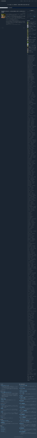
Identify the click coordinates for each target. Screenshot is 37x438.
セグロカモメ (33, 238)
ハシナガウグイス (29, 281)
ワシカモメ (35, 373)
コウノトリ (31, 189)
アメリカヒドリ (29, 103)
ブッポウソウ (29, 302)
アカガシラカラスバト (30, 91)
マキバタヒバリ (31, 315)
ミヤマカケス (32, 326)
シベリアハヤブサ (29, 218)
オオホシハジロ (33, 132)
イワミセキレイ (29, 112)
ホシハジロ (34, 308)
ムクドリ (28, 330)
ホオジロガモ (31, 307)
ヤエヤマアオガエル (32, 335)
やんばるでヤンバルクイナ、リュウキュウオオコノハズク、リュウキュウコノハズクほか (13, 12)
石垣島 (32, 376)
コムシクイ (32, 201)
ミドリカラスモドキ (32, 324)
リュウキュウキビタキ (30, 353)
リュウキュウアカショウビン (31, 346)
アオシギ (31, 82)
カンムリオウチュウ (30, 158)
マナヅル (33, 316)
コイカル (28, 189)
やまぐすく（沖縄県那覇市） (22, 417)
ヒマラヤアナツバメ (30, 296)
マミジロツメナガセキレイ (30, 320)
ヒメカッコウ (31, 297)
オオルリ (32, 136)
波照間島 (28, 380)
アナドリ (34, 97)
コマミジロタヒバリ (30, 200)
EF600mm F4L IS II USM (30, 66)
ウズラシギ (31, 113)
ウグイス (28, 113)
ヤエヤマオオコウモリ (30, 336)
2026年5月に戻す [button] (31, 18)
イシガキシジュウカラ (30, 107)
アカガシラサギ (29, 92)
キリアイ (33, 173)
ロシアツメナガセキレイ (30, 373)
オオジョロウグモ (29, 126)
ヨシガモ (34, 342)
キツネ (33, 168)
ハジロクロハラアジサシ (30, 286)
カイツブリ (33, 148)
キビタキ (32, 170)
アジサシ (28, 97)
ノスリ (33, 275)
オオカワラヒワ (32, 122)
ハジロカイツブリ (29, 285)
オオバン (31, 131)
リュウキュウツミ (29, 362)
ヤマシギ (32, 340)
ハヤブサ (28, 290)
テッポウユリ (29, 264)
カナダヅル (32, 152)
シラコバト (33, 223)
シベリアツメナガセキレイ (30, 216)
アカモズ (28, 96)
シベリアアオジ (29, 212)
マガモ (33, 314)
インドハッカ (33, 112)
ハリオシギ (29, 291)
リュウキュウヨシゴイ (30, 369)
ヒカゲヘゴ (31, 292)
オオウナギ (29, 122)
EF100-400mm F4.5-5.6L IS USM (31, 59)
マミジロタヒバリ (29, 319)
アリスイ (28, 104)
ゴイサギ (28, 202)
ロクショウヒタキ (29, 372)
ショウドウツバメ (33, 222)
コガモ (28, 191)
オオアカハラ (29, 121)
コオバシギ (32, 190)
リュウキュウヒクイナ (30, 364)
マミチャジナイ (29, 321)
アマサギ (32, 98)
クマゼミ (28, 179)
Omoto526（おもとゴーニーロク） (5, 385)
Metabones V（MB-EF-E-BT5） (31, 77)
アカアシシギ (34, 86)
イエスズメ (31, 104)
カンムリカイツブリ (30, 159)
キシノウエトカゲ (29, 164)
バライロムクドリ (33, 291)
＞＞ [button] (33, 10)
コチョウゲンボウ (32, 196)
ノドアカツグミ (29, 276)
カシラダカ (31, 149)
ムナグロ (35, 330)
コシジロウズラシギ (30, 195)
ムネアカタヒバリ (29, 331)
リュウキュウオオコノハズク (31, 348)
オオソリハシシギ (29, 127)
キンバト (33, 174)
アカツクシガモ (29, 93)
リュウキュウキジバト (30, 352)
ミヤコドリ (29, 326)
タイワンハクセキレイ (30, 244)
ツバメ (34, 258)
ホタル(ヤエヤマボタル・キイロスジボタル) (32, 311)
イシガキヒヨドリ (29, 108)
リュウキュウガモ (29, 351)
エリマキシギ (29, 120)
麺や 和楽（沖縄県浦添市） (22, 431)
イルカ (32, 109)
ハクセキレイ (31, 280)
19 (30, 15)
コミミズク (34, 200)
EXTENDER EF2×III (30, 72)
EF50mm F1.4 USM (30, 65)
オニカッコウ (29, 147)
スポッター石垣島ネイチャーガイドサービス (6, 392)
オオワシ (28, 137)
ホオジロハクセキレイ (30, 308)
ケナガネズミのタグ (10, 7)
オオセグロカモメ (34, 126)
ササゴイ (28, 207)
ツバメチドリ (29, 259)
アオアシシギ (29, 81)
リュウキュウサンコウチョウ (31, 357)
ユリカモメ (33, 341)
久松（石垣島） (21, 395)
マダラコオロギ (29, 316)
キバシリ (33, 169)
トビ (34, 264)
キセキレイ (31, 165)
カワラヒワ (34, 157)
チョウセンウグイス (34, 255)
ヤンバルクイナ (29, 341)
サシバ (31, 207)
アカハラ (33, 93)
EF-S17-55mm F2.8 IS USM (30, 56)
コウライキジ (29, 190)
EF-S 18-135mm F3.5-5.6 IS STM (31, 55)
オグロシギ (29, 142)
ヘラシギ (31, 303)
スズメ (31, 232)
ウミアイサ (29, 114)
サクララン (35, 206)
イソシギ (33, 108)
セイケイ (28, 237)
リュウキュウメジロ (30, 367)
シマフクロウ (29, 222)
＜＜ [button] (30, 10)
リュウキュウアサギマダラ (30, 347)
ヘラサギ (28, 303)
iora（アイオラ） (3, 404)
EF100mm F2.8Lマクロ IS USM (31, 60)
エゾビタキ (31, 117)
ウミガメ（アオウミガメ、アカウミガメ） (31, 116)
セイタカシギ (31, 237)
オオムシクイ (33, 133)
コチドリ (28, 196)
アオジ (34, 82)
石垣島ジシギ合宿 (29, 377)
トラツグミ (32, 265)
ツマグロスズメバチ (33, 259)
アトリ (31, 97)
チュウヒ (35, 254)
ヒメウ (28, 297)
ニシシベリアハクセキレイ (30, 270)
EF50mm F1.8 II (34, 65)
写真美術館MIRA (3, 422)
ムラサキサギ (33, 331)
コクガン (31, 191)
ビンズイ (32, 301)
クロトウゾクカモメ (30, 184)
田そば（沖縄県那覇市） (22, 414)
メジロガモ (34, 332)
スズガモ (28, 232)
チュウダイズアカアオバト (30, 254)
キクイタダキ (33, 163)
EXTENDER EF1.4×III (30, 71)
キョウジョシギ (29, 173)
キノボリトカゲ (29, 169)
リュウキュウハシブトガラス (31, 363)
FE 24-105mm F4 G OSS (30, 75)
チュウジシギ (29, 253)
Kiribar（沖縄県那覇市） (22, 403)
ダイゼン (28, 250)
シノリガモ (31, 211)
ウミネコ (28, 117)
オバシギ (32, 147)
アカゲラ (33, 92)
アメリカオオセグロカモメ (30, 102)
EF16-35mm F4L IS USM (30, 61)
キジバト (28, 165)
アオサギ (28, 82)
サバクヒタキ (34, 207)
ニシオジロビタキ (29, 269)
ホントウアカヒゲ (29, 314)
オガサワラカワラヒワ (30, 138)
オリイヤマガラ (29, 148)
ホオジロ (28, 307)
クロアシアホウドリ (32, 179)
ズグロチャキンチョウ (30, 234)
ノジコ (30, 275)
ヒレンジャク (29, 301)
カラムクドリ (32, 154)
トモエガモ (29, 265)
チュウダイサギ (33, 253)
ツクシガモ (29, 258)
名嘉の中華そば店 (21, 423)
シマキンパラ (32, 221)
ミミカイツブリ (32, 325)
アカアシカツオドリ (30, 86)
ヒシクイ (34, 292)
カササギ (28, 149)
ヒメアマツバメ (34, 296)
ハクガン (28, 280)
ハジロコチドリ (29, 287)
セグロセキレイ (29, 239)
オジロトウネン (32, 143)
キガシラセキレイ (29, 163)
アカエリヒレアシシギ (30, 88)
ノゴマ (28, 275)
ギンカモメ (31, 175)
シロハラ (28, 227)
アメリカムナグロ (34, 103)
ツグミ (31, 258)
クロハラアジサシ (29, 185)
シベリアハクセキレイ (30, 217)
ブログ (4, 7)
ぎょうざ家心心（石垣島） (22, 397)
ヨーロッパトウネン (30, 342)
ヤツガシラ (29, 340)
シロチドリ (32, 226)
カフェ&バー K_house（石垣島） (23, 385)
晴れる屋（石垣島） (21, 400)
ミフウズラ (29, 325)
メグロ (28, 332)
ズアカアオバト (29, 233)
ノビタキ (33, 276)
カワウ (28, 157)
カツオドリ (29, 152)
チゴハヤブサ (31, 250)
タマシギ (31, 248)
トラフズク (29, 266)
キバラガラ (29, 170)
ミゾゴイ (28, 324)
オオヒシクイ (29, 132)
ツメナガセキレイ (31, 260)
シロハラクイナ (32, 227)
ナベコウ (32, 266)
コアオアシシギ (31, 186)
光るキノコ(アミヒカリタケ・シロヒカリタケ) (32, 375)
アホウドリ (29, 98)
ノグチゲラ (29, 274)
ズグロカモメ (33, 233)
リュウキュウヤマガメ (30, 368)
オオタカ (33, 127)
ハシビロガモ (33, 281)
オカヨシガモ (31, 137)
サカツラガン (31, 202)
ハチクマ (33, 287)
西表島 (30, 376)
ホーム (1, 7)
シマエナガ (29, 221)
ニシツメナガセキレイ (30, 271)
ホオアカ (32, 306)
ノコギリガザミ (32, 274)
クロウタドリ (29, 180)
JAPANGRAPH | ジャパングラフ (4, 420)
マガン (28, 315)
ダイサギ (28, 249)
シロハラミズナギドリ (30, 228)
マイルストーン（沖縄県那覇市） (23, 410)
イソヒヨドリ (29, 109)
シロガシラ (29, 226)
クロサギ (32, 180)
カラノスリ (29, 154)
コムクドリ (29, 201)
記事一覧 (6, 7)
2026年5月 (32, 10)
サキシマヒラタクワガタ (30, 206)
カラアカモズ (29, 153)
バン (28, 292)
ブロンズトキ (32, 302)
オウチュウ (32, 120)
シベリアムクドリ (34, 218)
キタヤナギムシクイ (30, 168)
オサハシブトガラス (33, 142)
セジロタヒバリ (33, 239)
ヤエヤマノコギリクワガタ (30, 337)
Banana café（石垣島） (22, 388)
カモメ (35, 152)
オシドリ (28, 143)
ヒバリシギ (31, 295)
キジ (32, 164)
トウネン (32, 264)
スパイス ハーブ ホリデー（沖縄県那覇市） (24, 420)
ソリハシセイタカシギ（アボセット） (31, 243)
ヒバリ (28, 295)
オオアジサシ (32, 121)
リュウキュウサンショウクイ (31, 358)
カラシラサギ (32, 153)
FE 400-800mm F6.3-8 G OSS (31, 76)
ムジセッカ (31, 330)
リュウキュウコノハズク (30, 356)
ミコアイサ (33, 321)
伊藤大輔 (2, 408)
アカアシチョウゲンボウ (30, 87)
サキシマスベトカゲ (30, 205)
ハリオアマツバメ (32, 290)
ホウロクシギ (29, 306)
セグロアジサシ (29, 238)
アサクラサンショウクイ (33, 96)
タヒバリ (28, 248)
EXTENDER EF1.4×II (30, 70)
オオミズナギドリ (29, 133)
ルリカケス (34, 369)
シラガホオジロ (29, 223)
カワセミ (31, 157)
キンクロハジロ (29, 174)
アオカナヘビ (32, 81)
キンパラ (28, 175)
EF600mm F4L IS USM (30, 67)
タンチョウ (34, 248)
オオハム (28, 131)
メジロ (30, 332)
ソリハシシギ (29, 242)
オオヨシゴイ (29, 136)
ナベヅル (35, 266)
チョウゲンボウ (29, 255)
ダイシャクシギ (32, 249)
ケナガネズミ (33, 185)
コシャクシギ (34, 195)
